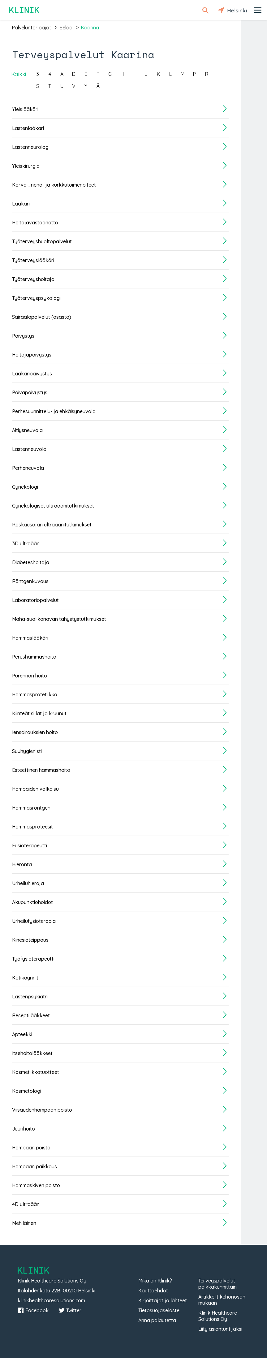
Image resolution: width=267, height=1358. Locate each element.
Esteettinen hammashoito (41, 770)
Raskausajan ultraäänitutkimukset (52, 524)
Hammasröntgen (31, 808)
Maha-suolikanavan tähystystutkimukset (59, 619)
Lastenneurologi (31, 147)
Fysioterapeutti (29, 845)
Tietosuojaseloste (158, 1310)
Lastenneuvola (29, 449)
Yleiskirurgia (26, 166)
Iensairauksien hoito (35, 732)
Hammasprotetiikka (34, 694)
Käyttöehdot (153, 1290)
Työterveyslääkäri (33, 260)
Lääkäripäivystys (32, 373)
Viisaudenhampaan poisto (42, 1110)
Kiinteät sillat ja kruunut (39, 713)
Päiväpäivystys (29, 392)
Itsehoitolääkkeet (32, 1053)
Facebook (33, 1310)
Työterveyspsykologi (36, 298)
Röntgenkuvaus (30, 581)
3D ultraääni (26, 543)
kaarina (90, 27)
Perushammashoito (34, 657)
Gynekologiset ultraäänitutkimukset (53, 506)
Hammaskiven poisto (36, 1185)
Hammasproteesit (32, 827)
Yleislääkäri (25, 109)
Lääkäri (21, 204)
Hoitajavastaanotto (35, 222)
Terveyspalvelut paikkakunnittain (217, 1284)
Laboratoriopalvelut (35, 600)
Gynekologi (25, 487)
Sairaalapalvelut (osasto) (41, 317)
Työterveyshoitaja (33, 279)
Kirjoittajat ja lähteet (162, 1300)
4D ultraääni (26, 1204)
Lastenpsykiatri (30, 996)
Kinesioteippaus (30, 940)
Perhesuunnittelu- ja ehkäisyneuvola (54, 411)
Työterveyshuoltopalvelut (42, 241)
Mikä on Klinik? (155, 1281)
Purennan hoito (29, 676)
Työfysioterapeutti (33, 959)
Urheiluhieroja (28, 883)
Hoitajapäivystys (31, 355)
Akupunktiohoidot (32, 902)
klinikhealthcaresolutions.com (51, 1300)
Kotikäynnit (25, 978)
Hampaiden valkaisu (35, 789)
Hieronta (22, 864)
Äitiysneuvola (27, 430)
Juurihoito (23, 1129)
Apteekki (22, 1034)
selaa (66, 27)
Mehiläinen (24, 1223)
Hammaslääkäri (30, 638)
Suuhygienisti (27, 751)
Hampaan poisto (31, 1147)
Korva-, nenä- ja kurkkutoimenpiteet (54, 185)
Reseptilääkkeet (31, 1015)
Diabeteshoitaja (30, 562)
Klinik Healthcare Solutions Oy (217, 1316)
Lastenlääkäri (28, 128)
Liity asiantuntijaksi (220, 1329)
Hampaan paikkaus (34, 1166)
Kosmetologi (26, 1091)
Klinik (24, 10)
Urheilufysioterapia (34, 921)
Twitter (69, 1310)
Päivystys (23, 336)
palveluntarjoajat (31, 27)
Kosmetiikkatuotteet (35, 1072)
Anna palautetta (157, 1320)
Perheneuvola (28, 468)
